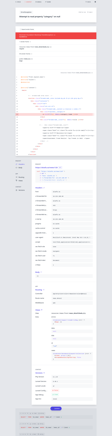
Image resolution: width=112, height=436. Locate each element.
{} (69, 322)
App (17, 174)
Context (18, 187)
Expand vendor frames (27, 29)
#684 (88, 353)
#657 (82, 320)
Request (18, 161)
